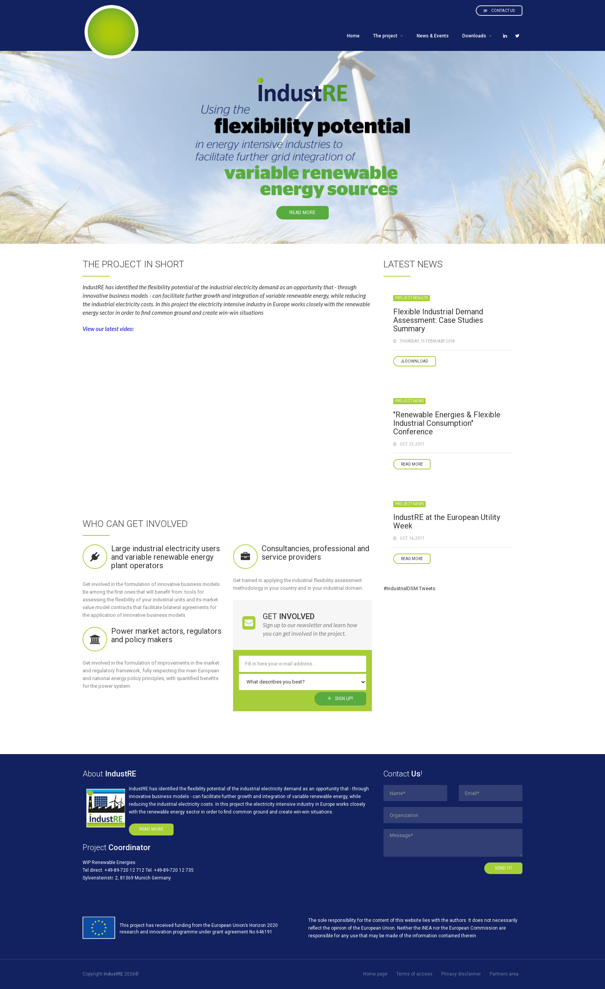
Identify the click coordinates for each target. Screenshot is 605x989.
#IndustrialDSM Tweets (409, 588)
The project (385, 36)
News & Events (433, 36)
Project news (409, 401)
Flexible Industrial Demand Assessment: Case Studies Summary (438, 320)
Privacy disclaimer (461, 974)
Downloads (474, 36)
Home (353, 36)
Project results (411, 298)
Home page (375, 974)
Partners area (504, 974)
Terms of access (414, 974)
